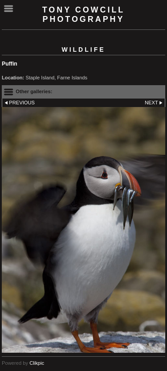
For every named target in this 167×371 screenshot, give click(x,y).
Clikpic (36, 363)
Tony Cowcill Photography (83, 14)
